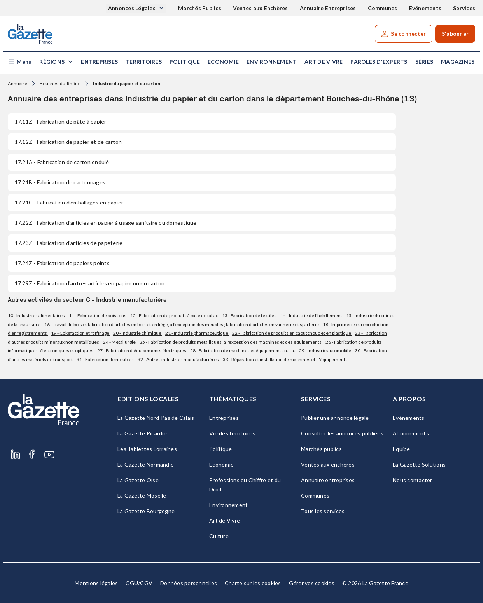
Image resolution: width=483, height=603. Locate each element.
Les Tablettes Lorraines (147, 449)
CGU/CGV (139, 583)
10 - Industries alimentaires (37, 315)
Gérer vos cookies (311, 583)
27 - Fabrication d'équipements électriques (142, 350)
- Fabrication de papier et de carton (68, 141)
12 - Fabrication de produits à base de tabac (174, 315)
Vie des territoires (232, 433)
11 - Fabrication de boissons (98, 315)
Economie (223, 61)
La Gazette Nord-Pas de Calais (155, 417)
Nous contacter (412, 480)
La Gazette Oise (138, 480)
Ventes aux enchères (328, 464)
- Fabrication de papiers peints (62, 263)
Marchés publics (321, 449)
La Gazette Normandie (145, 464)
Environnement (272, 61)
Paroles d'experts (378, 61)
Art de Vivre (323, 61)
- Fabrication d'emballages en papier (69, 202)
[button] (20, 62)
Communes (382, 8)
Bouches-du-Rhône (60, 83)
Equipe (401, 449)
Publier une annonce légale (335, 417)
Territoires (144, 61)
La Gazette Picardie (142, 433)
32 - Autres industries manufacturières (179, 359)
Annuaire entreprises (328, 480)
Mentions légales (96, 583)
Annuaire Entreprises (328, 8)
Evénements (425, 8)
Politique (185, 61)
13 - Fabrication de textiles (249, 315)
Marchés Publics (199, 8)
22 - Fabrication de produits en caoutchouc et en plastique (292, 333)
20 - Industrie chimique (137, 333)
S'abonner (455, 33)
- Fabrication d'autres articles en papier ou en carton (90, 283)
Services (464, 8)
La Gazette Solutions (419, 464)
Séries (424, 61)
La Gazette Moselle (141, 495)
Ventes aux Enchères (260, 8)
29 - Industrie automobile (325, 350)
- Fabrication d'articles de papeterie (68, 242)
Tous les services (323, 511)
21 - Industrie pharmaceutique (197, 333)
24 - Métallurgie (119, 342)
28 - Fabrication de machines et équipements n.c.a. (243, 350)
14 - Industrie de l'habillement (311, 315)
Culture (219, 536)
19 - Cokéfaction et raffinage (80, 333)
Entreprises (99, 61)
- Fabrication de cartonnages (60, 182)
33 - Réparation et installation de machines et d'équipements (285, 359)
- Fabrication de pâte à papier (61, 121)
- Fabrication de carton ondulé (62, 162)
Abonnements (411, 433)
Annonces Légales (132, 8)
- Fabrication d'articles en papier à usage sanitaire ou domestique (106, 222)
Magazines (457, 61)
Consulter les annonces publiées (342, 433)
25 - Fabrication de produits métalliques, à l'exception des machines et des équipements (231, 342)
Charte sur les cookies (253, 583)
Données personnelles (188, 583)
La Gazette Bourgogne (146, 511)
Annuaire (17, 83)
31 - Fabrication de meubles (106, 359)
